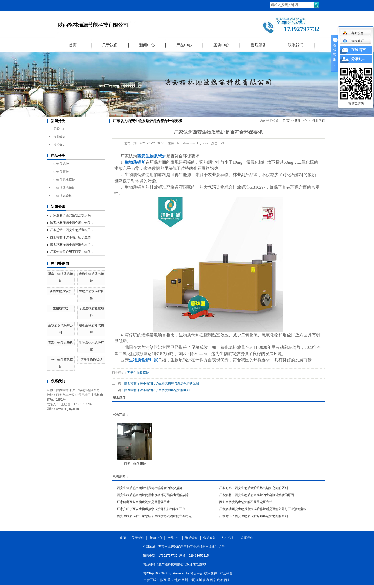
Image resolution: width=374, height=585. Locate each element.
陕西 (163, 580)
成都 (220, 580)
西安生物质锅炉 (91, 360)
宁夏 (192, 580)
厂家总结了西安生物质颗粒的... (71, 230)
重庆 (170, 580)
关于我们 (110, 45)
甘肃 (177, 580)
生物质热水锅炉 (64, 180)
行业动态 (59, 137)
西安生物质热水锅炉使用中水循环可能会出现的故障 (153, 495)
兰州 (185, 580)
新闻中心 (147, 45)
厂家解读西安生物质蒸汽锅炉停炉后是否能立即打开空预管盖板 (262, 509)
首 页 (286, 121)
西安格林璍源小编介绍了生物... (71, 237)
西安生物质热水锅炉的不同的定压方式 (245, 502)
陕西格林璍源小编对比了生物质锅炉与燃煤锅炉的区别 (161, 383)
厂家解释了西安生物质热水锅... (71, 215)
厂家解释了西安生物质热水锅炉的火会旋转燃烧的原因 (256, 495)
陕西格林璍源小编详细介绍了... (71, 244)
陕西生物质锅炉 (60, 291)
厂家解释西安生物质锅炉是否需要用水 (143, 502)
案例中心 (221, 45)
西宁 (213, 580)
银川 (199, 580)
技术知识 (59, 145)
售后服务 (258, 45)
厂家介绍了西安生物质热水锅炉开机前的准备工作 (151, 509)
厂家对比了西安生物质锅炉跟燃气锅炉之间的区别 (253, 488)
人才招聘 (228, 538)
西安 (227, 580)
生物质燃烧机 (62, 196)
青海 (206, 580)
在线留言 (358, 50)
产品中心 (184, 45)
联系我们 (295, 45)
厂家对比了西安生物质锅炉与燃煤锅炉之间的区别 (253, 516)
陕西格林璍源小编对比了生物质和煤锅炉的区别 (157, 390)
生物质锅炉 (61, 163)
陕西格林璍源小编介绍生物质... (71, 222)
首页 (73, 45)
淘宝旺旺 (353, 41)
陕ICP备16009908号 (157, 573)
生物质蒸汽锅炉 (64, 188)
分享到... (358, 59)
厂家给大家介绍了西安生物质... (71, 252)
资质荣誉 (191, 538)
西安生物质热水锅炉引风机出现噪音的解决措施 (149, 488)
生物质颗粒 (61, 171)
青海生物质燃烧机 (60, 342)
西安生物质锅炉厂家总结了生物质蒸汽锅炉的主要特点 (154, 516)
